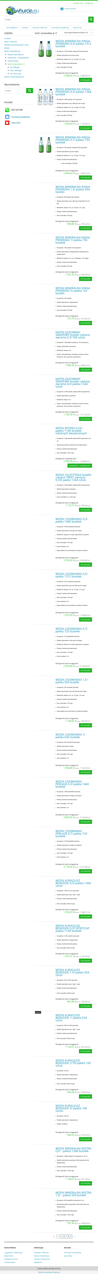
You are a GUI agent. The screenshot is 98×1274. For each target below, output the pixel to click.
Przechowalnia (9, 1262)
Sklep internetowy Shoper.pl (49, 1272)
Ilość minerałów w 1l (16, 64)
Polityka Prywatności (42, 1259)
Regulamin (38, 1262)
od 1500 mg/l (15, 73)
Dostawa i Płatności (41, 1252)
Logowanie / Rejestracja (13, 1252)
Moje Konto (8, 1256)
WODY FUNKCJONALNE (14, 77)
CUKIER (7, 38)
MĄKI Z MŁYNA (10, 41)
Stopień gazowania (16, 54)
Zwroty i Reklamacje (41, 1256)
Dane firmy (16, 122)
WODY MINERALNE (12, 51)
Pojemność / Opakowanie (18, 57)
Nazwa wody (13, 61)
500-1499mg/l (16, 70)
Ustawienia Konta (11, 1259)
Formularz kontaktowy (20, 117)
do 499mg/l (15, 67)
